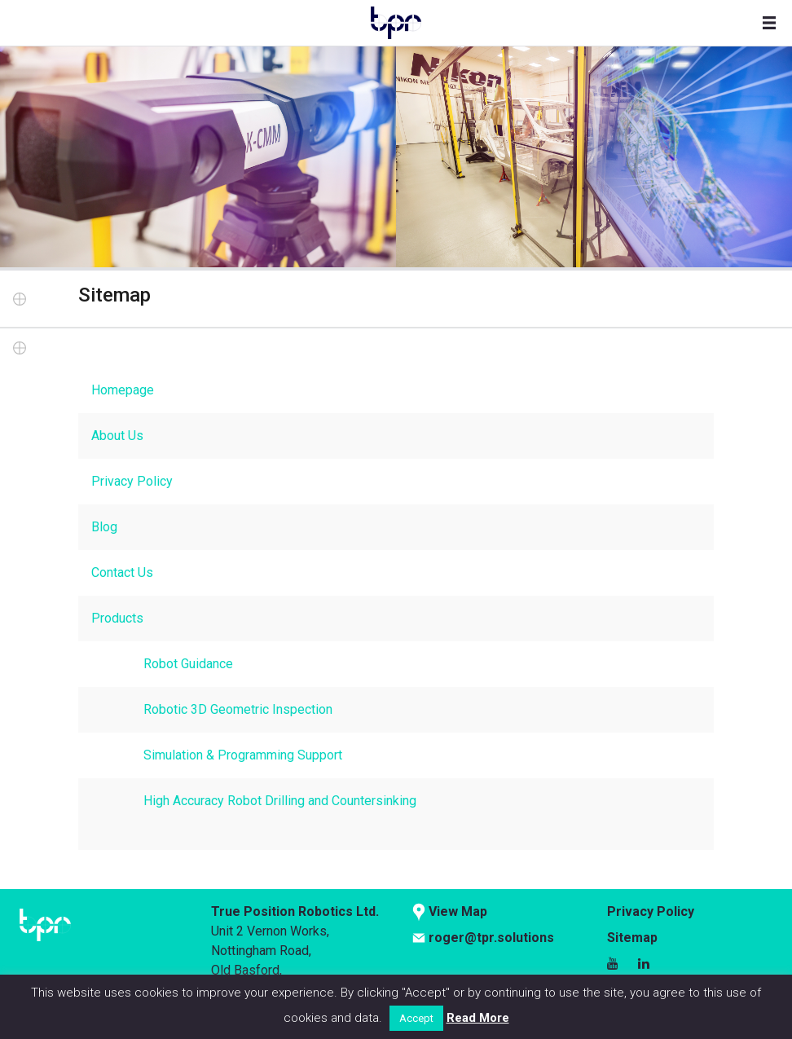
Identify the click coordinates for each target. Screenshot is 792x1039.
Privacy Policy (132, 481)
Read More (478, 1017)
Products (117, 618)
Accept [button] (416, 1018)
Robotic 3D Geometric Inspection (237, 709)
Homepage (122, 390)
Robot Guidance (188, 663)
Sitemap (632, 937)
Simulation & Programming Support (242, 755)
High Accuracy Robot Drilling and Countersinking (279, 800)
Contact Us (122, 572)
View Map (458, 911)
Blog (104, 527)
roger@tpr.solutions (491, 937)
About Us (117, 435)
